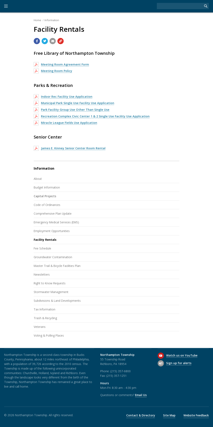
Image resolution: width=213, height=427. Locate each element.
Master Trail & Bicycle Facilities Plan (57, 266)
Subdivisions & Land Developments (57, 301)
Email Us (141, 395)
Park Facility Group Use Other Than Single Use (75, 110)
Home (37, 20)
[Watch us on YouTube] (161, 356)
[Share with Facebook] (37, 41)
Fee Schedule (42, 248)
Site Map (169, 415)
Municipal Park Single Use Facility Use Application (77, 103)
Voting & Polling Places (49, 335)
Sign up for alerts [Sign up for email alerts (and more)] (178, 363)
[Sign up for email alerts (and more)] (161, 363)
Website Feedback (196, 415)
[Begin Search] (206, 6)
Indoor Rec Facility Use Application (66, 97)
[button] (6, 6)
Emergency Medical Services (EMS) (56, 222)
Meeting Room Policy (56, 71)
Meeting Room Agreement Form (65, 64)
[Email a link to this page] (53, 41)
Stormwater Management (51, 292)
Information (52, 20)
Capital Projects (45, 196)
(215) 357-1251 (116, 376)
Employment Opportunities (52, 231)
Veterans (40, 327)
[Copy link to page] (60, 41)
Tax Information (44, 309)
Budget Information (47, 187)
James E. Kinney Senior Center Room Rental (73, 148)
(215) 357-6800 (120, 371)
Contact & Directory (140, 415)
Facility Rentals (45, 240)
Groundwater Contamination (53, 257)
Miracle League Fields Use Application (69, 123)
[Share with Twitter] (45, 41)
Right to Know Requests (50, 283)
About (38, 179)
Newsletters (42, 274)
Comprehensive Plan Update (53, 213)
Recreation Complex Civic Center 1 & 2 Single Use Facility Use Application (95, 116)
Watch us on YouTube (181, 355)
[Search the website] (180, 6)
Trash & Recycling (45, 318)
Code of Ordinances (47, 205)
